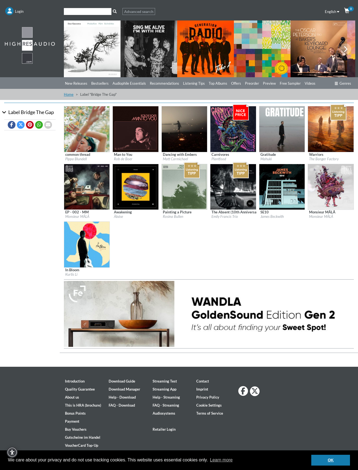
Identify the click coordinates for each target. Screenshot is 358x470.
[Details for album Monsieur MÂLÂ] (331, 186)
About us (72, 397)
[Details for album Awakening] (136, 186)
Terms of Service (209, 413)
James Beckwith (272, 216)
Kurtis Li (71, 274)
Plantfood (218, 159)
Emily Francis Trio (224, 216)
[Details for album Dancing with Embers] (184, 128)
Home (69, 94)
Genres (343, 83)
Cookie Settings (209, 405)
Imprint (202, 389)
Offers (236, 83)
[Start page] (30, 45)
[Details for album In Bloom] (87, 244)
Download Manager (124, 389)
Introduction (75, 381)
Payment (72, 421)
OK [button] (331, 460)
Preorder (252, 83)
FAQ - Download (122, 405)
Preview (269, 83)
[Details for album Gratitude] (282, 128)
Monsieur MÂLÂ (77, 216)
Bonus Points (75, 413)
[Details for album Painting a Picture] (184, 186)
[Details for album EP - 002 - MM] (87, 186)
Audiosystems (164, 413)
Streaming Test (165, 381)
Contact (202, 381)
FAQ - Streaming (166, 405)
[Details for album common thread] (87, 128)
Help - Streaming (166, 397)
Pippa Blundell (76, 159)
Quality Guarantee (80, 389)
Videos (310, 83)
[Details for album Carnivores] (233, 128)
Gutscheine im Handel (82, 437)
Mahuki (266, 159)
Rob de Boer (123, 159)
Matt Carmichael (175, 159)
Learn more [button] (221, 460)
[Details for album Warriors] (331, 128)
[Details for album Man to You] (136, 128)
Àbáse (118, 216)
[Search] (87, 11)
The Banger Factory (324, 159)
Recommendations (164, 83)
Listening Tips (194, 83)
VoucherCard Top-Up (81, 445)
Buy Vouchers (76, 429)
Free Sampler (290, 83)
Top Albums (218, 83)
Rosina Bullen (173, 216)
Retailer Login (164, 429)
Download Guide (122, 381)
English (332, 11)
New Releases (76, 83)
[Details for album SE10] (282, 186)
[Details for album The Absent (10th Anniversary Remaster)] (233, 186)
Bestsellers (100, 83)
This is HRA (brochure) (83, 405)
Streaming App (164, 389)
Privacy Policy (207, 397)
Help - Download (122, 397)
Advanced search (138, 11)
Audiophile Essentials (129, 83)
